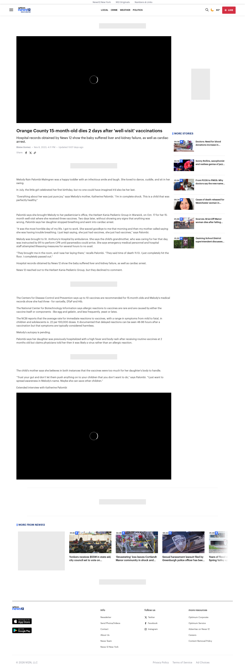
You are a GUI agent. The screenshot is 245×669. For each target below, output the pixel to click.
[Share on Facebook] (26, 153)
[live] (229, 10)
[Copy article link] (35, 153)
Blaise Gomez (23, 147)
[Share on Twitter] (30, 153)
